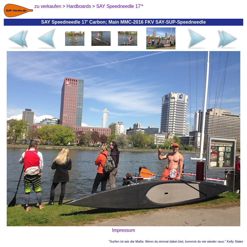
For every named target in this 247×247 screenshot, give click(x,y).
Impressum (123, 230)
